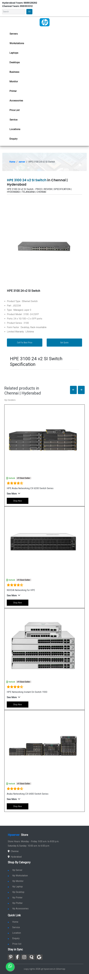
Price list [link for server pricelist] (14, 943)
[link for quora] (31, 957)
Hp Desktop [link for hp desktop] (16, 892)
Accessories (16, 100)
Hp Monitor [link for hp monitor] (15, 881)
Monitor (14, 81)
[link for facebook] (17, 957)
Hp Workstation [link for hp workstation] (18, 875)
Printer (13, 91)
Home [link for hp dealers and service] (13, 921)
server (22, 161)
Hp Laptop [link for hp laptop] (15, 886)
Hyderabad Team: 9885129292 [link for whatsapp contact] (19, 2)
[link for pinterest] (11, 957)
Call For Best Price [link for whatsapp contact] (24, 342)
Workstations (17, 43)
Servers (14, 33)
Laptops (14, 52)
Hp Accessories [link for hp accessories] (18, 908)
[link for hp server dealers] (45, 22)
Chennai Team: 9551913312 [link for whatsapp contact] (17, 6)
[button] (73, 390)
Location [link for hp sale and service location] (14, 932)
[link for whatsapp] (10, 966)
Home (12, 161)
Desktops (15, 62)
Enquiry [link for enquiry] (14, 938)
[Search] (13, 11)
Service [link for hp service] (13, 119)
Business (14, 71)
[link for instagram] (24, 957)
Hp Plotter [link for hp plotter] (15, 903)
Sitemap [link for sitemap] (61, 968)
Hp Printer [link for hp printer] (15, 897)
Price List (15, 110)
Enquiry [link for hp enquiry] (13, 138)
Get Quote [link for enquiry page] (64, 342)
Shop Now (17, 500)
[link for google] (39, 957)
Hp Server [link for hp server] (15, 870)
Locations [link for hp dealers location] (15, 129)
